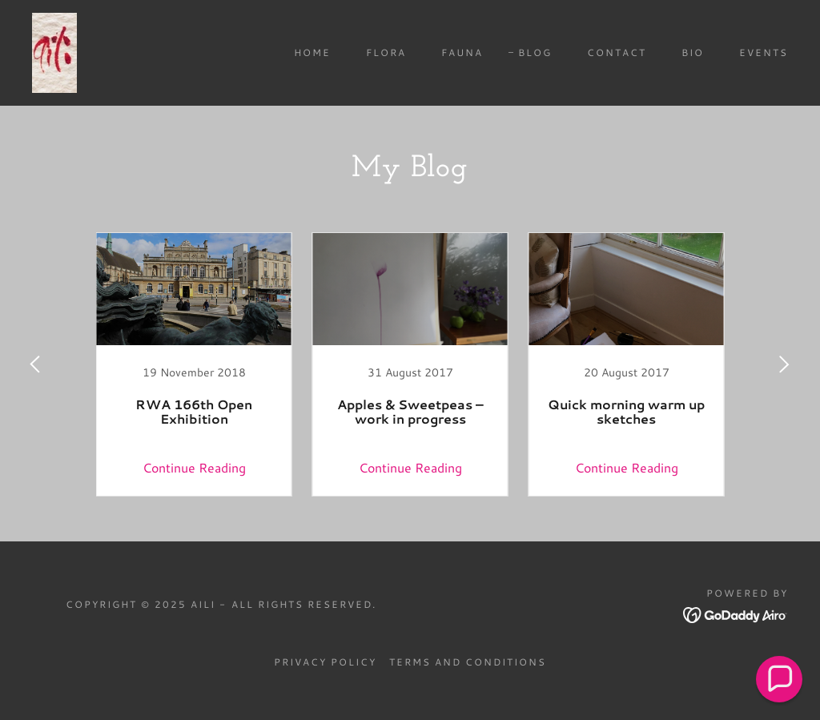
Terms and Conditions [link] (467, 662)
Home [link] (312, 52)
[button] (779, 679)
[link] (54, 51)
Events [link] (763, 52)
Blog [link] (535, 52)
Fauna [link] (462, 52)
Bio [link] (692, 52)
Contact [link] (616, 52)
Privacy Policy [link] (325, 662)
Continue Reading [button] (194, 467)
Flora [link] (386, 52)
